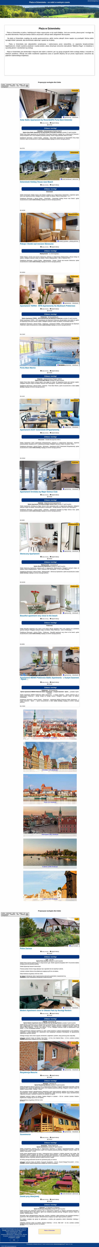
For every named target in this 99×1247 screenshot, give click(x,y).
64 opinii (58, 1210)
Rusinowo (75, 1105)
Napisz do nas (69, 1244)
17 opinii (69, 133)
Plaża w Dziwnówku (49, 1230)
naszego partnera (65, 140)
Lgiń (76, 919)
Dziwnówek (74, 152)
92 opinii (57, 381)
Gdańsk (75, 981)
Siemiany (75, 1043)
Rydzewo (75, 1167)
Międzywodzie (73, 214)
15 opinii (70, 319)
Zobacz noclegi (50, 129)
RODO (18, 1237)
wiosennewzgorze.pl (93, 1)
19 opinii (57, 1086)
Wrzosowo (74, 400)
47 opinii (55, 1148)
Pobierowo (74, 276)
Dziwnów (75, 90)
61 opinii (55, 962)
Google (4, 1230)
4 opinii (77, 692)
